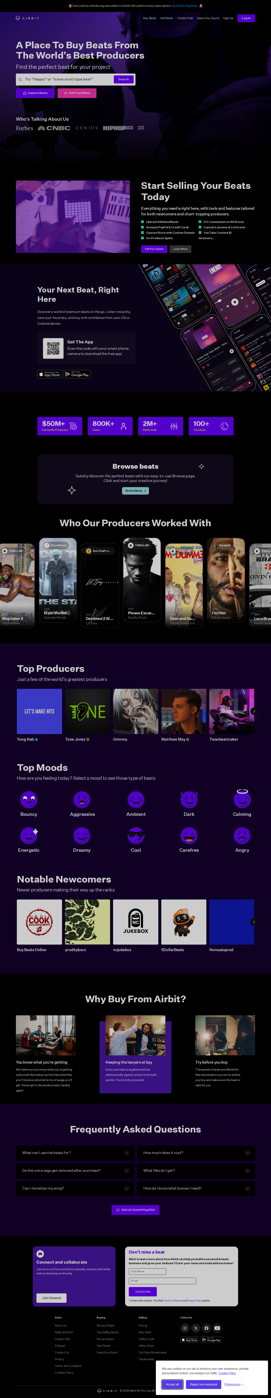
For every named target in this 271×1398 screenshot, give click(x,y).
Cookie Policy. (227, 1373)
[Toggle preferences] (233, 1384)
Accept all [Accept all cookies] (172, 1384)
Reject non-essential (203, 1384)
